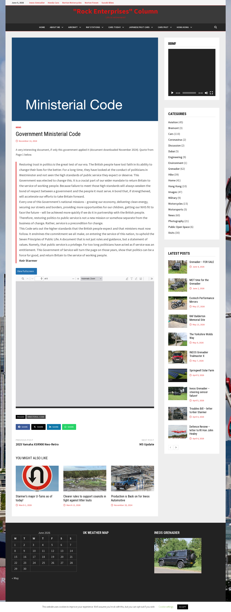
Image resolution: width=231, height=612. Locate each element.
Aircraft (73, 27)
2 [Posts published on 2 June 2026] (24, 545)
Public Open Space (179, 227)
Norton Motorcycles (72, 2)
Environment (175, 163)
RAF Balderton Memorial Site (197, 317)
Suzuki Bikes (108, 2)
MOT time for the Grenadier (199, 281)
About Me (55, 27)
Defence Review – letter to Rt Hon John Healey (201, 430)
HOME (42, 27)
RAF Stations (93, 27)
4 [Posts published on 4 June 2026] (42, 545)
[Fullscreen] (211, 92)
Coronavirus (175, 139)
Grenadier (174, 169)
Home (171, 180)
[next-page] (176, 447)
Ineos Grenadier (37, 2)
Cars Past (163, 27)
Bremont (173, 128)
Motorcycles (175, 203)
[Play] (172, 92)
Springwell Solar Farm (201, 370)
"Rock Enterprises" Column (115, 11)
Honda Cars (53, 2)
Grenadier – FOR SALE (201, 262)
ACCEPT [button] (182, 607)
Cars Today (114, 27)
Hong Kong (183, 27)
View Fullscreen (25, 271)
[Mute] (206, 92)
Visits (171, 232)
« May (15, 578)
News (18, 127)
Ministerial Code (36, 416)
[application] (191, 72)
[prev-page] (170, 447)
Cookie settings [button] (166, 606)
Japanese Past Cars (139, 27)
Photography (176, 221)
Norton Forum (91, 2)
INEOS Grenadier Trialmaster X (198, 354)
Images (172, 192)
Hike (171, 174)
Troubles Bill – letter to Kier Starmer (200, 410)
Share (23, 426)
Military (172, 198)
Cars (170, 134)
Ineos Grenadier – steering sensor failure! (199, 392)
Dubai (171, 151)
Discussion (174, 145)
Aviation (173, 122)
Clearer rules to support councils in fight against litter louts (84, 498)
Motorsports (175, 209)
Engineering (175, 157)
